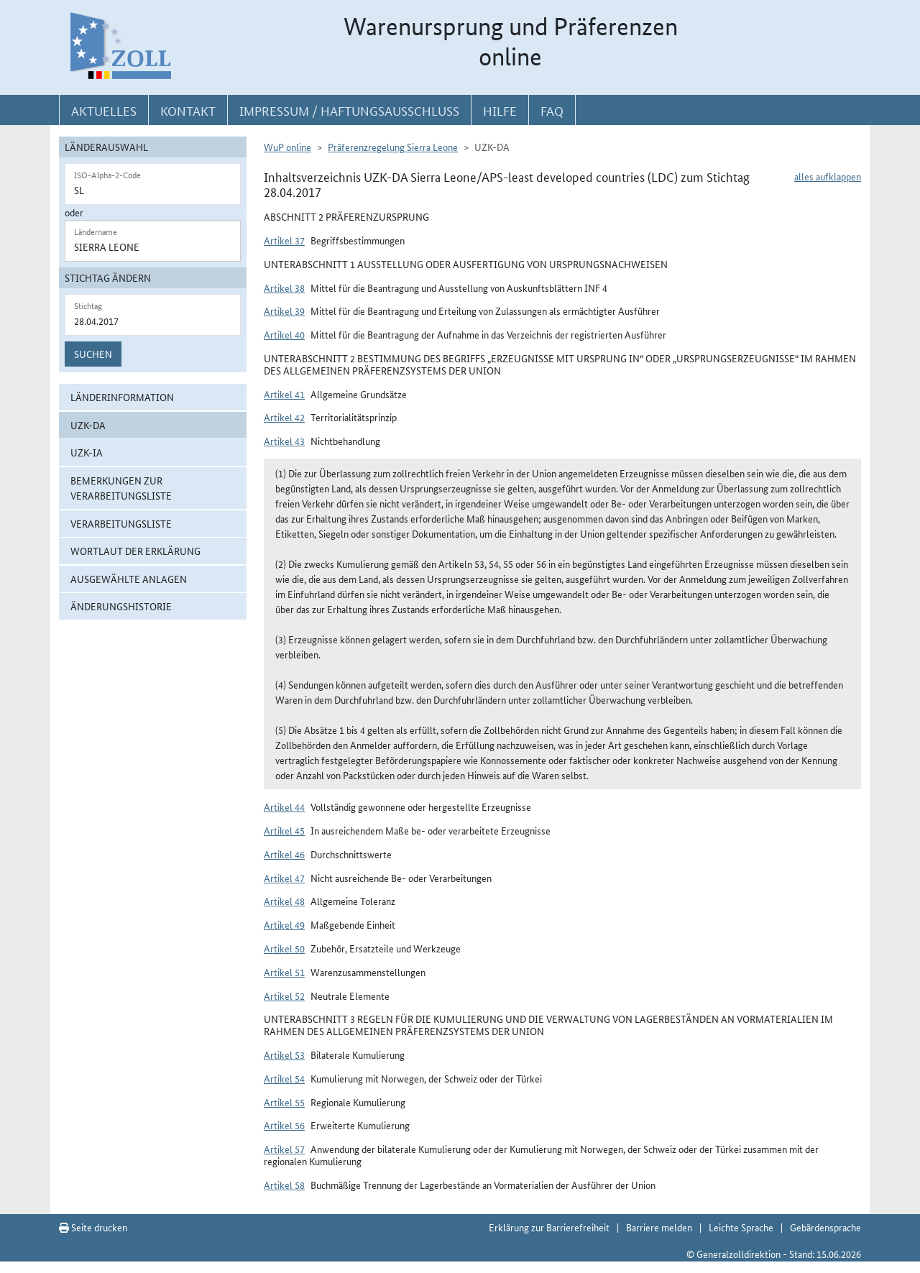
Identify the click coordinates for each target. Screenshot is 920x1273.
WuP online (287, 146)
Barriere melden (659, 1227)
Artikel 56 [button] (284, 1125)
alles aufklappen (827, 176)
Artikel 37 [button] (284, 240)
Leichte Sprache (741, 1227)
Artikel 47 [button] (284, 877)
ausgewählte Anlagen (128, 578)
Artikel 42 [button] (284, 417)
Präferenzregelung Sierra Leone (393, 146)
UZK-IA (86, 452)
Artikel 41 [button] (284, 394)
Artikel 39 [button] (284, 310)
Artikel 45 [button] (284, 830)
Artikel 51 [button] (284, 972)
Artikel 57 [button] (284, 1148)
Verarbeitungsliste (121, 523)
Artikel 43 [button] (284, 440)
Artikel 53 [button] (284, 1054)
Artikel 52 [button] (284, 995)
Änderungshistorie (121, 606)
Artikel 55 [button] (284, 1102)
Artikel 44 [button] (284, 806)
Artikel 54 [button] (284, 1078)
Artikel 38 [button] (284, 287)
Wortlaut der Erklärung (135, 550)
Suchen (93, 353)
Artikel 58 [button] (284, 1184)
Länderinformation (122, 397)
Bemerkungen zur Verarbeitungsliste (121, 487)
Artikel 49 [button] (284, 924)
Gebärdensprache (825, 1227)
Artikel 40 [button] (284, 334)
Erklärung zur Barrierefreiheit (549, 1227)
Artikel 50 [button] (284, 948)
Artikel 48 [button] (284, 900)
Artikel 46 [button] (284, 854)
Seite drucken (93, 1227)
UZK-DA (88, 425)
